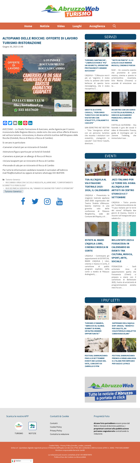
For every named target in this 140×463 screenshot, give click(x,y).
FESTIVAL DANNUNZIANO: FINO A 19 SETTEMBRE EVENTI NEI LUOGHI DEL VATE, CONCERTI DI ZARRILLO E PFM (96, 360)
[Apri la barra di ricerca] (114, 26)
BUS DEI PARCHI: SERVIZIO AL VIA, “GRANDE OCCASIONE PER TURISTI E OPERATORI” (40, 188)
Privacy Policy (56, 430)
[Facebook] (23, 202)
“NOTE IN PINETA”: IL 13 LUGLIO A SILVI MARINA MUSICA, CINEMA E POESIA (123, 63)
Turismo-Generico (13, 179)
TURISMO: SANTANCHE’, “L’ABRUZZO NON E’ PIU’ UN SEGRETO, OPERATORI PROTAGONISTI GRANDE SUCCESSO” (96, 65)
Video (61, 26)
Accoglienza (97, 26)
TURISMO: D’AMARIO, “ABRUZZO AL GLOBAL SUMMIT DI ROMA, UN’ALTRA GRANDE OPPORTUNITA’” (94, 328)
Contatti (54, 423)
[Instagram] (47, 202)
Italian (16, 460)
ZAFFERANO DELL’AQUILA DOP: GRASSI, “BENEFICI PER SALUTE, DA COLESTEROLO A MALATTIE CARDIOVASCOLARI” (124, 328)
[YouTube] (59, 202)
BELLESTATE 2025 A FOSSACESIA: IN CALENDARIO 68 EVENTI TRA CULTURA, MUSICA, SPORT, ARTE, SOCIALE (123, 250)
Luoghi (77, 26)
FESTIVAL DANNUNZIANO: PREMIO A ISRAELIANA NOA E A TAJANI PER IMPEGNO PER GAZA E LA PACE (124, 359)
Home (28, 26)
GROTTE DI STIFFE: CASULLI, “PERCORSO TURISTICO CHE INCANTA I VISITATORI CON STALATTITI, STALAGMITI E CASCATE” (97, 116)
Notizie (44, 26)
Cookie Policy (56, 427)
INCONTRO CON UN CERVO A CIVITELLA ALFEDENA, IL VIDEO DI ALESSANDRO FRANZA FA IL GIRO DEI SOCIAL (123, 114)
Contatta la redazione (59, 434)
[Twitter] (35, 202)
